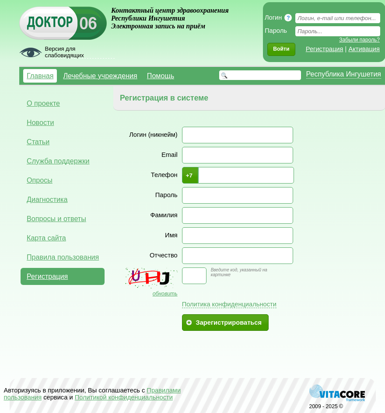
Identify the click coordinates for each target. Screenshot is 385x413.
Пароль (166, 194)
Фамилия (163, 215)
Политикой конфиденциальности (124, 397)
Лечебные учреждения (100, 76)
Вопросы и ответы (56, 218)
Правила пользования (63, 257)
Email (169, 154)
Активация (364, 48)
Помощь (160, 76)
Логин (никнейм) (153, 134)
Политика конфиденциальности (229, 304)
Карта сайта (46, 238)
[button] (281, 49)
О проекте (43, 103)
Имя (171, 235)
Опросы (39, 180)
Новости (40, 122)
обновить (165, 294)
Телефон (164, 174)
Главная (40, 76)
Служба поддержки (58, 161)
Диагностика (47, 199)
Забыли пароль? (359, 40)
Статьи (38, 142)
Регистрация (324, 48)
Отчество (164, 255)
